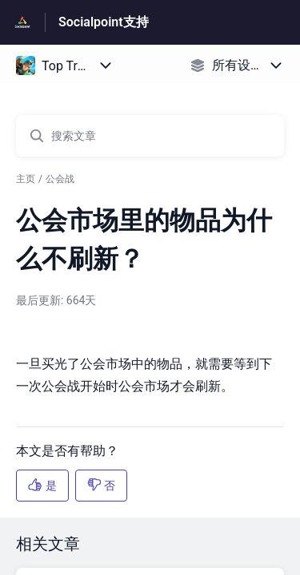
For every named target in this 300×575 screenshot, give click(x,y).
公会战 (60, 178)
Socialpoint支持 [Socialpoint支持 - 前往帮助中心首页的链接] (103, 22)
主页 (25, 178)
